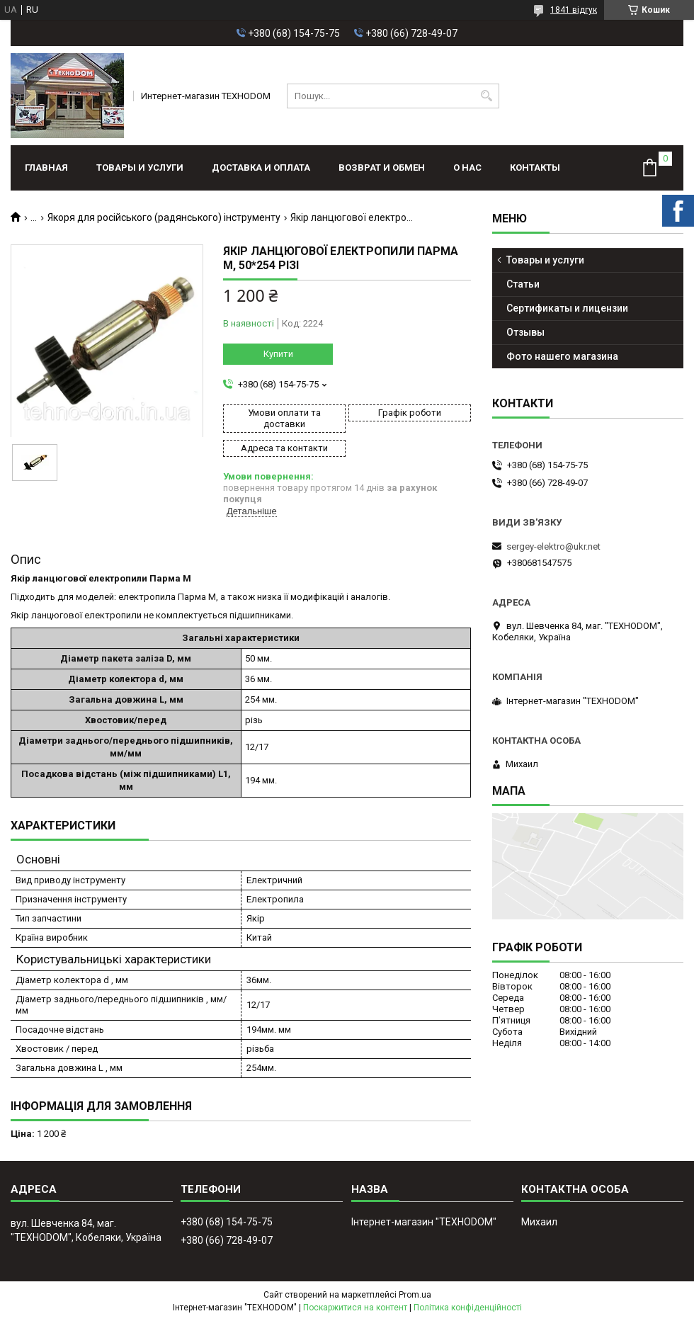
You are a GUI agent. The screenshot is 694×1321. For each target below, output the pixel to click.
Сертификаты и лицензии (567, 308)
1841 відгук (573, 10)
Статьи (523, 284)
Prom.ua (415, 1295)
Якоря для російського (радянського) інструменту (163, 217)
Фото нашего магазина (562, 356)
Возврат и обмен (382, 167)
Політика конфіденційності (468, 1308)
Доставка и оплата (261, 167)
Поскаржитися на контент (355, 1308)
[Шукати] (486, 96)
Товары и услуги (139, 167)
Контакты (535, 167)
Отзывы (525, 332)
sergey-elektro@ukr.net (553, 546)
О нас (467, 167)
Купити (278, 353)
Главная (46, 167)
